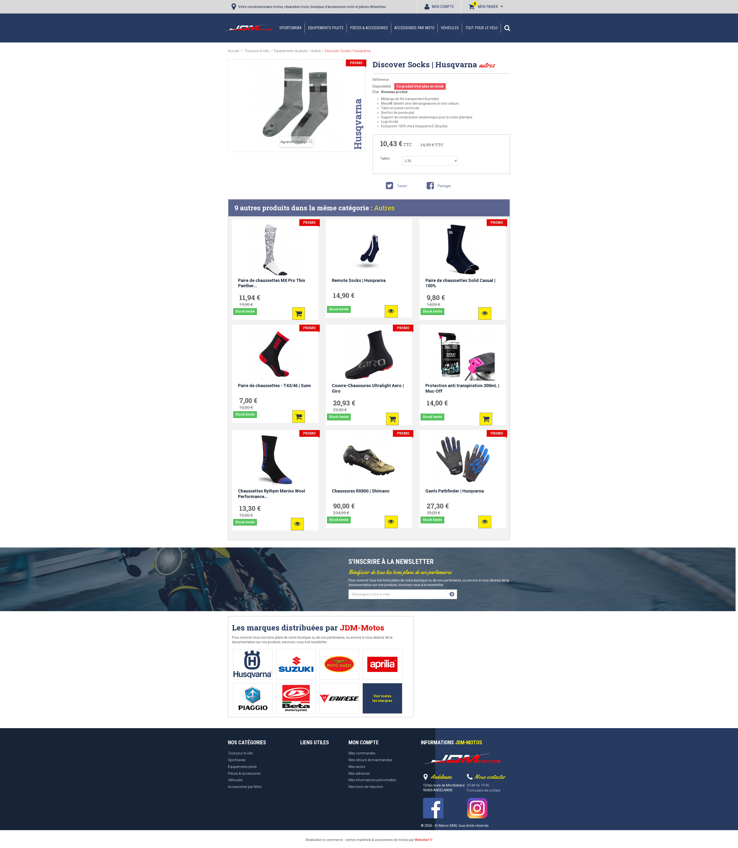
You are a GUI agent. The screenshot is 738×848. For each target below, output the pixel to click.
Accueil (233, 51)
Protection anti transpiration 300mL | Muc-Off (462, 388)
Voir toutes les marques (382, 698)
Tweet (395, 186)
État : (376, 92)
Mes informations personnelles (372, 780)
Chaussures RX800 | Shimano (361, 490)
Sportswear (290, 28)
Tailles (385, 158)
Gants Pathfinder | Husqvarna (454, 490)
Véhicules (450, 28)
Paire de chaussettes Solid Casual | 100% (460, 283)
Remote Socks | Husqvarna (359, 280)
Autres (384, 207)
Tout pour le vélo (481, 28)
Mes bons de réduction (365, 787)
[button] (507, 28)
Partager (438, 186)
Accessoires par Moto (414, 28)
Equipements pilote (325, 28)
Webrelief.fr (424, 840)
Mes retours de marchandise (370, 760)
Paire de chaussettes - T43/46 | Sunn (274, 385)
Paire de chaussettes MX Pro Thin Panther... (271, 283)
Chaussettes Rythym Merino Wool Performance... (271, 493)
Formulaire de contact (483, 790)
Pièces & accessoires (369, 28)
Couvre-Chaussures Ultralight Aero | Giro (368, 388)
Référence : (381, 80)
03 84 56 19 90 (478, 785)
